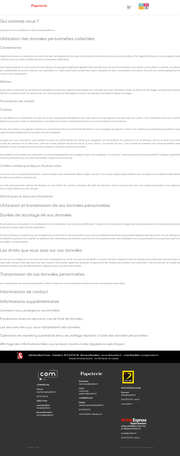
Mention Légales (147, 447)
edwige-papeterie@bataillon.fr (91, 405)
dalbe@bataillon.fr (128, 395)
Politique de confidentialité (130, 447)
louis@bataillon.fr (150, 355)
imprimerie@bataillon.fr (46, 392)
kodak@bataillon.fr (128, 433)
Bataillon (31, 447)
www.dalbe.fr (126, 404)
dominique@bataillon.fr (88, 384)
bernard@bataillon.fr (111, 355)
